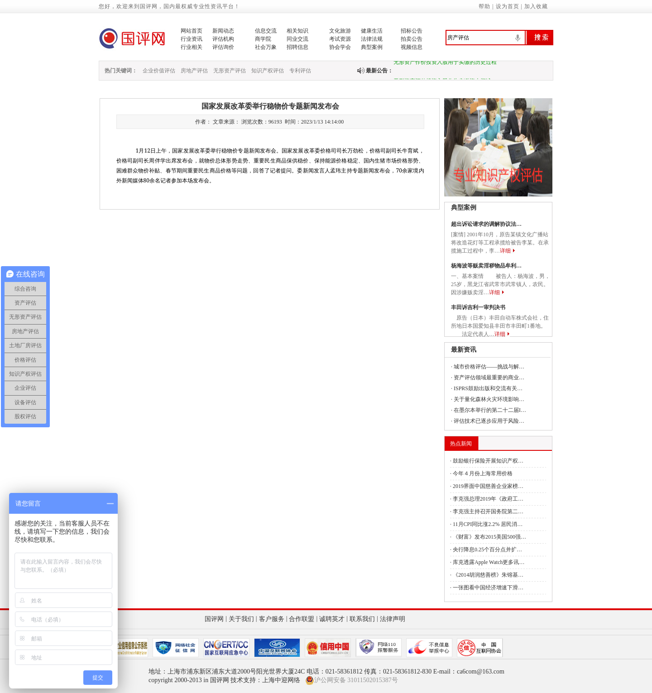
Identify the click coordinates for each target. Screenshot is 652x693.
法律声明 (392, 619)
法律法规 (372, 39)
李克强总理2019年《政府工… (488, 499)
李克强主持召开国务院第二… (488, 511)
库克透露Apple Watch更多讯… (488, 562)
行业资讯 (191, 39)
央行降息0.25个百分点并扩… (487, 549)
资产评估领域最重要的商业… (489, 377)
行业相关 (191, 47)
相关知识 (297, 31)
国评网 (214, 619)
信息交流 (266, 31)
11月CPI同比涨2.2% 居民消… (488, 524)
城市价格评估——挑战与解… (489, 366)
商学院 (263, 39)
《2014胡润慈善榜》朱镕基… (488, 575)
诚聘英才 (332, 619)
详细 (505, 251)
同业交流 (297, 39)
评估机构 (223, 39)
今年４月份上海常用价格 (483, 473)
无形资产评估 (229, 70)
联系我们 (362, 619)
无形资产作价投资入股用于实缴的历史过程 (445, 63)
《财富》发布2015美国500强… (489, 537)
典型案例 (372, 47)
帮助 (484, 6)
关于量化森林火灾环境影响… (489, 399)
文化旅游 (340, 31)
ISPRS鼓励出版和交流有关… (488, 388)
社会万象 (266, 47)
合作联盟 (301, 619)
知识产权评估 (267, 70)
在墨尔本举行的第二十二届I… (490, 410)
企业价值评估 (159, 70)
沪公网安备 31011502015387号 (351, 680)
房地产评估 (194, 70)
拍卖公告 (411, 39)
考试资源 (340, 39)
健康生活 (372, 31)
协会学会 (340, 47)
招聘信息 (297, 47)
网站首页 (191, 31)
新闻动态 (223, 31)
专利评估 (300, 70)
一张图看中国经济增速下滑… (488, 587)
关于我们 (241, 619)
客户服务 (271, 619)
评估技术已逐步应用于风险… (489, 421)
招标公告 (411, 31)
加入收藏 (536, 6)
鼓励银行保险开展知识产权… (488, 461)
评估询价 (223, 47)
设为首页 (507, 6)
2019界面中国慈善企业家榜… (488, 486)
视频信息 (411, 47)
